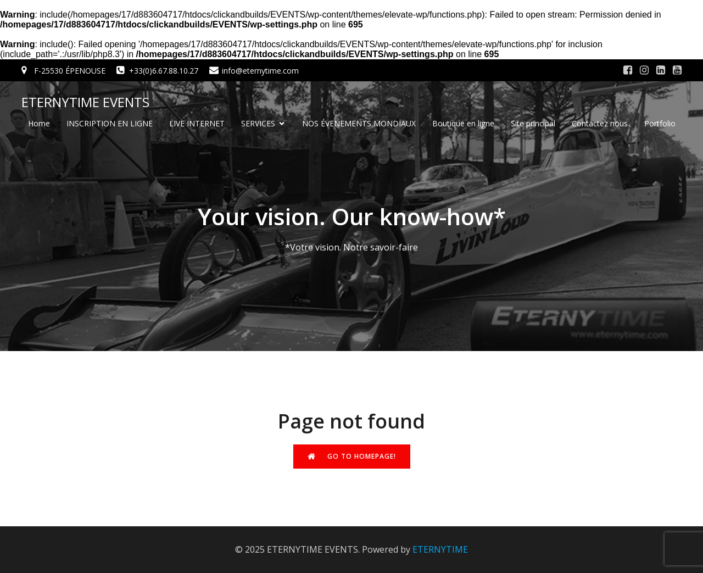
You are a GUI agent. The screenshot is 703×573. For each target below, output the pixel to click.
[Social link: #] (628, 70)
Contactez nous (600, 123)
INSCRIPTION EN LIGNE (109, 123)
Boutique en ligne (463, 123)
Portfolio (660, 123)
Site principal (533, 123)
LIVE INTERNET (197, 123)
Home (39, 123)
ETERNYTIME (440, 549)
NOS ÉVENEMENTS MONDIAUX (359, 123)
